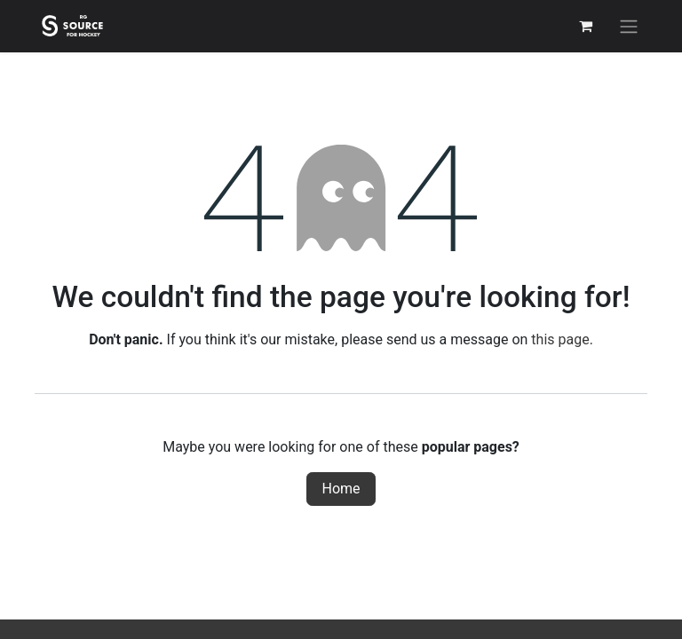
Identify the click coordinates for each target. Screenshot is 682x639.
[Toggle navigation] (628, 26)
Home (340, 488)
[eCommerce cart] (585, 25)
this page (560, 339)
